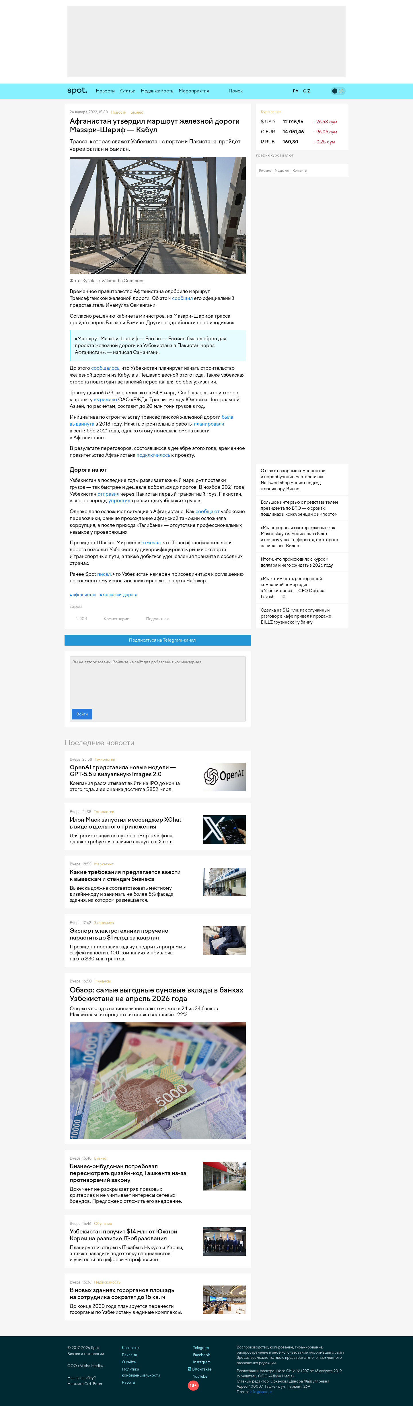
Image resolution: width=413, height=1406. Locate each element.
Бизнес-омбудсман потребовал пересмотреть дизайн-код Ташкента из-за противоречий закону (128, 1173)
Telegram (198, 1348)
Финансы (102, 981)
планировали (209, 424)
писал (104, 574)
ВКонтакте (199, 1369)
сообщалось (105, 368)
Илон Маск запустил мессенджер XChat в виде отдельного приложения (126, 823)
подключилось (153, 455)
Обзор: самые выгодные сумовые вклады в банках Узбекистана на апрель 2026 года (156, 994)
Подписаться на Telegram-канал (158, 640)
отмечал (151, 542)
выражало (105, 399)
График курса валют (276, 155)
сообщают (208, 511)
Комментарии (113, 618)
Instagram (199, 1362)
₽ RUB (268, 142)
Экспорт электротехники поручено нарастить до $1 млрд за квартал (119, 934)
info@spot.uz (261, 1392)
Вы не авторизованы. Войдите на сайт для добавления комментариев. (158, 681)
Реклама (265, 171)
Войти (82, 714)
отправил (108, 494)
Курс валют (271, 112)
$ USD (268, 121)
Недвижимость (157, 91)
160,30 (290, 142)
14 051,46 (293, 132)
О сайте (129, 1362)
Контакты (300, 171)
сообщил (182, 298)
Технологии (105, 759)
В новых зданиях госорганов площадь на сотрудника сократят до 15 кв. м (122, 1293)
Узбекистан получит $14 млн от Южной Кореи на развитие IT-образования (123, 1235)
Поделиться (154, 618)
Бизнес (100, 1158)
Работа (128, 1382)
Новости (105, 91)
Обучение (103, 1223)
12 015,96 (293, 121)
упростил (119, 500)
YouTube (197, 1376)
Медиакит (282, 171)
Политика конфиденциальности (141, 1372)
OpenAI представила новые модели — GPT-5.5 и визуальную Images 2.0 (123, 771)
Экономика (103, 923)
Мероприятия (194, 91)
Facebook (199, 1355)
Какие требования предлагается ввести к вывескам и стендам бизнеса (125, 875)
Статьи (127, 91)
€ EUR (268, 132)
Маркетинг (104, 864)
